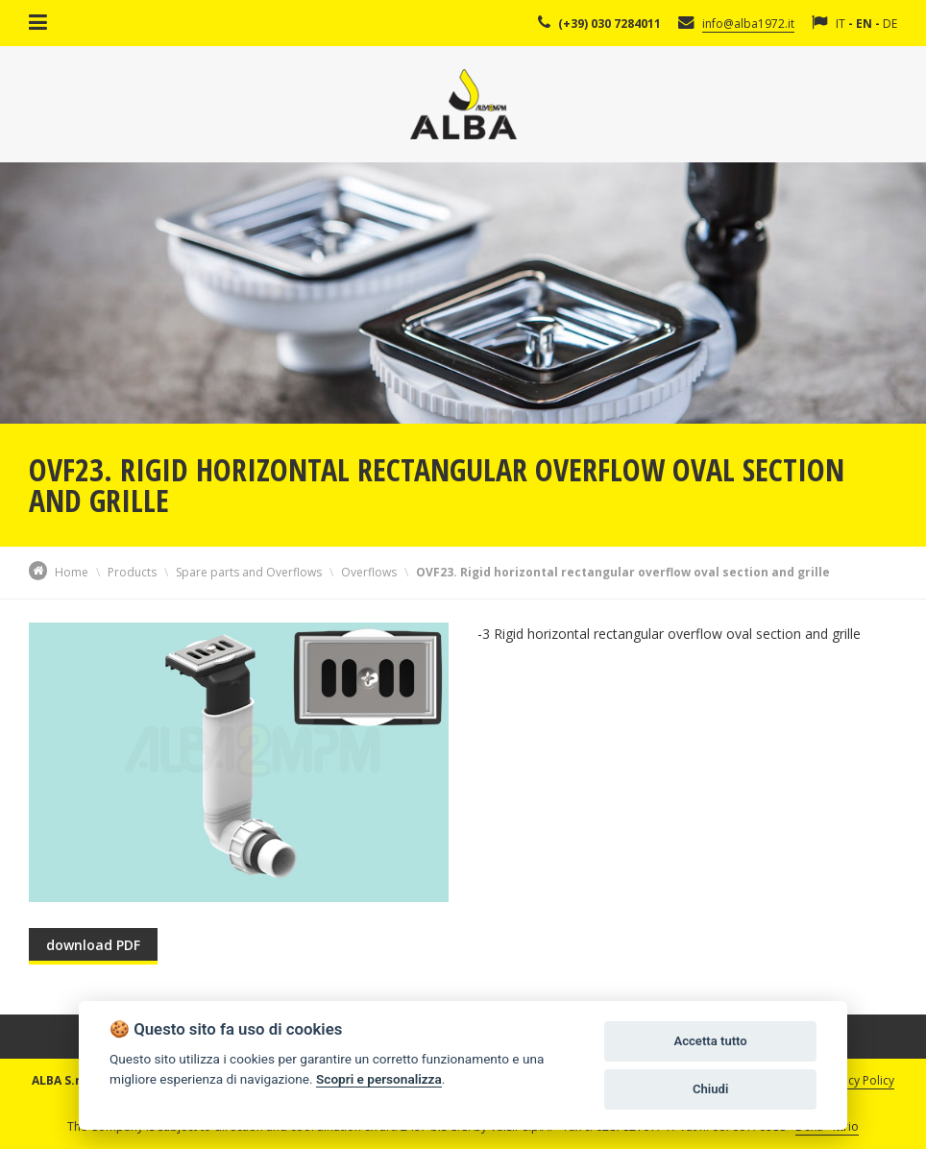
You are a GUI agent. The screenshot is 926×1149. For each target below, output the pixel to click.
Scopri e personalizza (379, 1079)
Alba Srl (463, 104)
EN (864, 23)
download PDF (93, 945)
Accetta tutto (709, 1041)
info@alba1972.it (748, 23)
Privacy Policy (857, 1080)
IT (840, 23)
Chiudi (710, 1089)
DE (890, 23)
